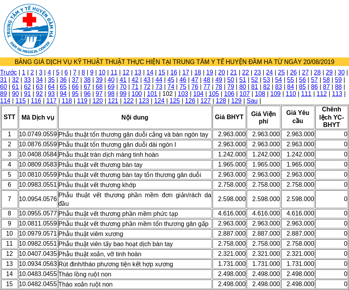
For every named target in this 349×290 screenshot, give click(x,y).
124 (159, 100)
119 (82, 100)
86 (314, 86)
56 (302, 79)
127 (205, 100)
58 (326, 79)
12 (126, 72)
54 (278, 79)
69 (111, 86)
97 (99, 93)
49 (218, 79)
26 (293, 72)
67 (87, 86)
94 (63, 93)
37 (75, 79)
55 (290, 79)
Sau (252, 100)
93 (51, 93)
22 (245, 72)
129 (236, 100)
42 (134, 79)
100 (136, 93)
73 (158, 86)
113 (337, 93)
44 (158, 79)
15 (161, 72)
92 (39, 93)
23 (257, 72)
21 (233, 72)
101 (152, 93)
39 (99, 79)
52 (254, 79)
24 (269, 72)
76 (195, 86)
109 (275, 93)
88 (338, 86)
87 (326, 86)
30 (341, 72)
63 (39, 86)
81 (254, 86)
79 (230, 86)
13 (138, 72)
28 (317, 72)
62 (27, 86)
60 (3, 86)
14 (150, 72)
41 (122, 79)
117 (51, 100)
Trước (8, 72)
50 (230, 79)
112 (321, 93)
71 (134, 86)
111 (306, 93)
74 (171, 86)
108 (260, 93)
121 (113, 100)
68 (99, 86)
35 (51, 79)
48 (206, 79)
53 (266, 79)
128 (221, 100)
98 (111, 93)
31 (3, 79)
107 (245, 93)
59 (338, 79)
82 (266, 86)
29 (329, 72)
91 (27, 93)
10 (101, 72)
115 (21, 100)
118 (67, 100)
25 (281, 72)
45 (171, 79)
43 (146, 79)
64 (51, 86)
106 (229, 93)
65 (63, 86)
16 (173, 72)
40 (111, 79)
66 (75, 86)
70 (122, 86)
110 (291, 93)
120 (98, 100)
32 (15, 79)
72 (146, 86)
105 (214, 93)
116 (36, 100)
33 (27, 79)
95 (75, 93)
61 (15, 86)
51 (242, 79)
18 (197, 72)
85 (302, 86)
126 (190, 100)
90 (15, 93)
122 (128, 100)
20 (221, 72)
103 (183, 93)
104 (198, 93)
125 (174, 100)
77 (206, 86)
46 (183, 79)
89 (3, 93)
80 (242, 86)
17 (185, 72)
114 (5, 100)
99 (122, 93)
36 (63, 79)
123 (144, 100)
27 (305, 72)
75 (183, 86)
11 (114, 72)
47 (195, 79)
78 (218, 86)
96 (87, 93)
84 (290, 86)
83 (278, 86)
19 (209, 72)
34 (39, 79)
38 (87, 79)
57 (314, 79)
